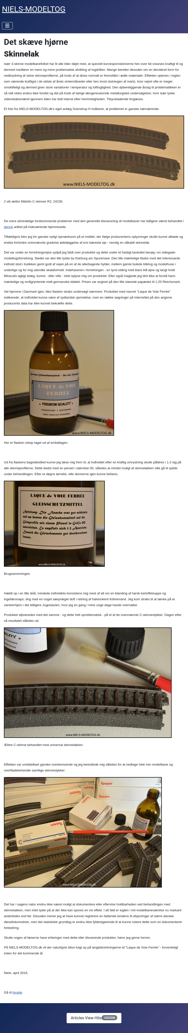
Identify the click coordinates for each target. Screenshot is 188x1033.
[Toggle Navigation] (7, 25)
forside (17, 992)
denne (8, 227)
